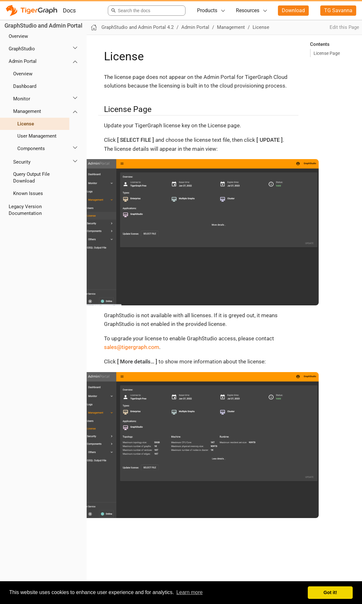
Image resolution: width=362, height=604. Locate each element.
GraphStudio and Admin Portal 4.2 (137, 27)
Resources (247, 10)
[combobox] (145, 10)
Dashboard (24, 86)
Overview (18, 36)
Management (27, 111)
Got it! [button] (330, 592)
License (25, 124)
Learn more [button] (190, 592)
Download (293, 10)
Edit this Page (344, 27)
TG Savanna (338, 10)
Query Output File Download (31, 177)
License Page (327, 53)
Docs (69, 10)
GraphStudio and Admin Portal (43, 25)
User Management (36, 136)
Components (31, 148)
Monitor (21, 99)
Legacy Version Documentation (25, 210)
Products (207, 10)
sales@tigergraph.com (131, 347)
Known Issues (28, 193)
